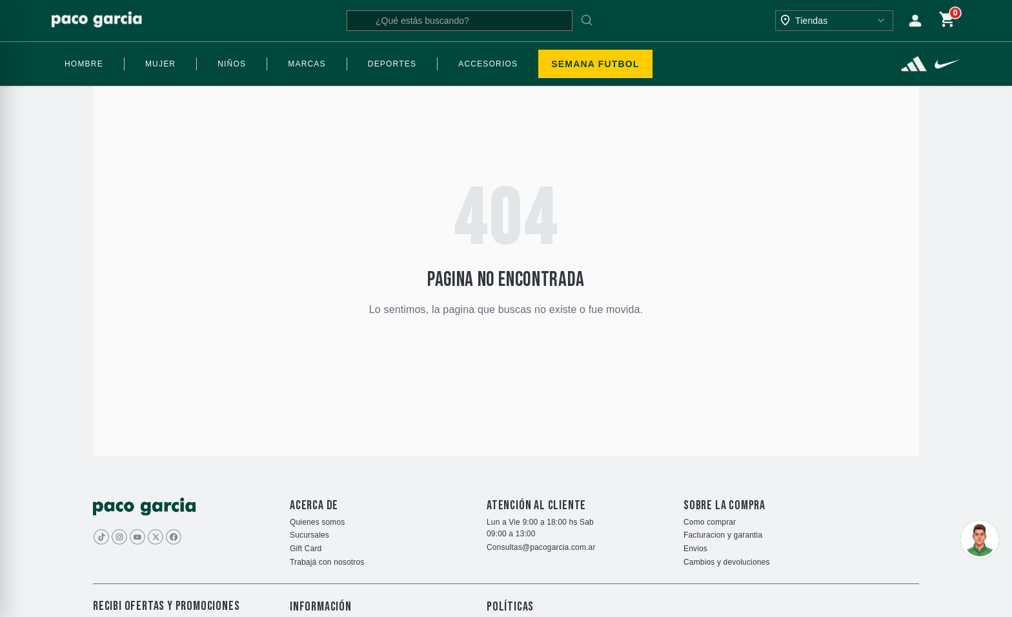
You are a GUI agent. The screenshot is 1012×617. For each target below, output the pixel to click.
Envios (695, 548)
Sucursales (309, 535)
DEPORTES (392, 63)
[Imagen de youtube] (137, 537)
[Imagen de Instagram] (119, 537)
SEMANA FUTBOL (595, 64)
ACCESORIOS (488, 63)
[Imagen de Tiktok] (101, 537)
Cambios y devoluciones (726, 562)
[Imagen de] (155, 537)
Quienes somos (317, 522)
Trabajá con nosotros (327, 562)
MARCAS (307, 63)
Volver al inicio (506, 348)
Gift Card (305, 548)
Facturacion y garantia (722, 535)
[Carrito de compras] (947, 21)
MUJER (160, 63)
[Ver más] (914, 64)
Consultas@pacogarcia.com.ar (541, 547)
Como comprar (709, 522)
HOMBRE (84, 63)
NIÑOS (232, 63)
